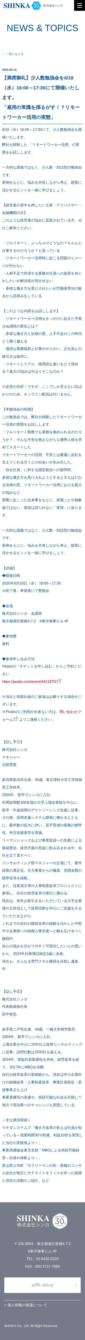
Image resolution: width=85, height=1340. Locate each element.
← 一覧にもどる (12, 54)
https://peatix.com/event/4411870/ (29, 682)
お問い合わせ (42, 1285)
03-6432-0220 (47, 1259)
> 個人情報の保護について (25, 1305)
